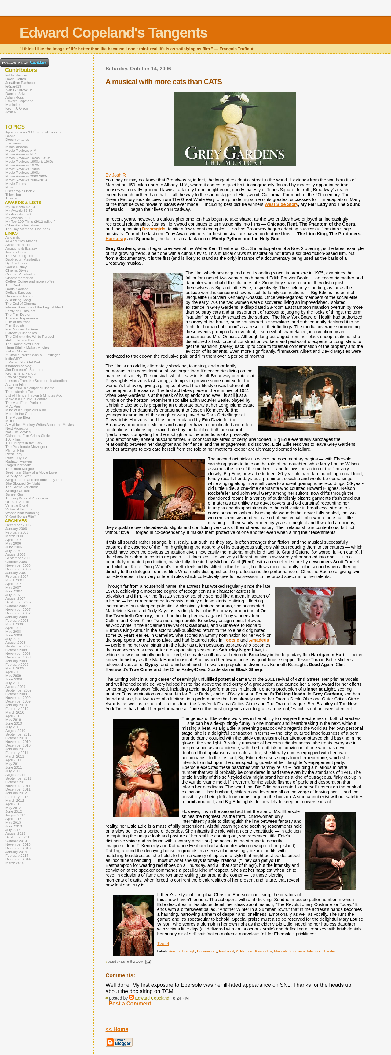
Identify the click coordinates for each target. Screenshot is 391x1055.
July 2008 (12, 639)
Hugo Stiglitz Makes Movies (27, 347)
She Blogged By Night (22, 483)
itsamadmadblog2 (19, 366)
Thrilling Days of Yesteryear (26, 498)
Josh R (10, 112)
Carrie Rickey (16, 267)
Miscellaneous (16, 147)
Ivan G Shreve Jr (18, 90)
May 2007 (13, 587)
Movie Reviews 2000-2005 (26, 176)
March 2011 (14, 756)
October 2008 (16, 650)
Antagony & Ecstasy (21, 248)
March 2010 (14, 712)
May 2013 (13, 822)
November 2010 (18, 742)
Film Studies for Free (21, 329)
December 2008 (18, 657)
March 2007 (14, 580)
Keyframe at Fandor (21, 373)
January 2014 (16, 852)
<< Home (117, 1029)
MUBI (9, 421)
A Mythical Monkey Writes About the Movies (39, 425)
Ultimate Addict (17, 502)
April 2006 (13, 540)
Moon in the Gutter (20, 414)
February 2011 (16, 753)
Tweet (163, 943)
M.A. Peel (13, 406)
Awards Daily (15, 252)
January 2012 (16, 793)
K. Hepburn (244, 951)
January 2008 (16, 617)
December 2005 (18, 525)
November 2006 (18, 565)
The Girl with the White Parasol (29, 336)
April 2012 (13, 804)
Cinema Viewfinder (20, 274)
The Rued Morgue (19, 469)
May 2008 (13, 631)
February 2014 (16, 855)
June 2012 (13, 811)
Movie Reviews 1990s (22, 172)
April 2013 (13, 819)
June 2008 (13, 635)
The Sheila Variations (22, 487)
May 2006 (13, 543)
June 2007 (13, 591)
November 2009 (18, 697)
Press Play (13, 454)
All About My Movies (21, 241)
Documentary (207, 951)
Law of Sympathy (18, 377)
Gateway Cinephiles (21, 333)
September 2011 (18, 778)
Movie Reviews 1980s (22, 169)
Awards (174, 951)
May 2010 (13, 719)
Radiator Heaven (18, 461)
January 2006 (16, 529)
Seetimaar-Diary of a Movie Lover (31, 472)
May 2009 (13, 675)
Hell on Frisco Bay (19, 340)
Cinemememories (19, 278)
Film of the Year (17, 322)
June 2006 (13, 547)
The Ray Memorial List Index (27, 229)
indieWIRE (13, 358)
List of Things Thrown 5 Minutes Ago (33, 395)
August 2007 (15, 598)
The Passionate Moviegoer (26, 447)
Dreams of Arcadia (20, 296)
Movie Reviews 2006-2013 (26, 180)
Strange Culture (17, 491)
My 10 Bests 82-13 (20, 207)
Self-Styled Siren (18, 476)
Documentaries (17, 139)
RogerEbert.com (18, 465)
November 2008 (18, 653)
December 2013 (18, 848)
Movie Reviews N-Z (20, 154)
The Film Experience (21, 318)
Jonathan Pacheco (20, 82)
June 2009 (13, 679)
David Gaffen (15, 79)
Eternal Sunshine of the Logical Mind (34, 307)
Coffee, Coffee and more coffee (29, 281)
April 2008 (13, 628)
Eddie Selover (16, 75)
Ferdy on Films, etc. (20, 311)
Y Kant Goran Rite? (20, 516)
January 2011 (16, 749)
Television (313, 951)
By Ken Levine (16, 263)
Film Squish (14, 325)
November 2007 (18, 609)
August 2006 (15, 554)
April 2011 (13, 760)
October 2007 (16, 606)
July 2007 (12, 595)
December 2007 (18, 613)
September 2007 (18, 602)
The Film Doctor (18, 314)
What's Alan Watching (22, 513)
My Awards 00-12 (19, 218)
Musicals (280, 951)
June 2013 (13, 826)
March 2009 (14, 668)
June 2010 (13, 723)
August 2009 (15, 686)
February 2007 (16, 576)
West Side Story (281, 204)
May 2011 (13, 764)
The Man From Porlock (23, 402)
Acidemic (12, 237)
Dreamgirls (153, 228)
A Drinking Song (18, 300)
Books (10, 136)
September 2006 (18, 558)
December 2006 (18, 569)
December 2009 (18, 701)
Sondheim (297, 951)
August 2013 (15, 833)
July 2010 (12, 727)
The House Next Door (22, 344)
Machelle (12, 104)
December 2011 (18, 789)
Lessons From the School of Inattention (36, 380)
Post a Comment (130, 1004)
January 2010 (16, 705)
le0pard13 (13, 86)
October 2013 (16, 841)
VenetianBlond (16, 505)
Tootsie (231, 640)
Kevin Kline (263, 951)
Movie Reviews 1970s (22, 165)
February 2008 (16, 620)
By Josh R (116, 175)
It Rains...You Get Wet (22, 362)
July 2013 (12, 830)
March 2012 (14, 800)
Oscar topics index (20, 191)
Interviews (13, 143)
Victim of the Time (19, 509)
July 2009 (12, 683)
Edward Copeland (152, 998)
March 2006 (14, 536)
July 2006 (12, 551)
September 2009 (18, 690)
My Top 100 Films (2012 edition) (30, 221)
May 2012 (13, 808)
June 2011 (13, 767)
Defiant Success (18, 292)
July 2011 (12, 771)
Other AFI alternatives (22, 225)
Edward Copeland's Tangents (113, 32)
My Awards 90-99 (19, 214)
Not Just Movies (18, 432)
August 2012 (15, 815)
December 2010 (18, 745)
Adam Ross (14, 97)
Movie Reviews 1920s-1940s (27, 158)
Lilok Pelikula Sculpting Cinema (30, 388)
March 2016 (14, 863)
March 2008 (14, 624)
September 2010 (18, 734)
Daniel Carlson (17, 289)
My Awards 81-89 (19, 210)
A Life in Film (15, 384)
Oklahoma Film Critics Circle (27, 436)
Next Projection (17, 428)
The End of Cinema (20, 303)
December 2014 (18, 859)
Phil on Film (14, 450)
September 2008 (18, 646)
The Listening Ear (19, 391)
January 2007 (16, 573)
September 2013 (18, 837)
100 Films (13, 439)
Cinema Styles (16, 270)
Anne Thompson (18, 245)
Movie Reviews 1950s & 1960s (29, 161)
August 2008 (15, 642)
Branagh (188, 951)
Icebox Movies (16, 351)
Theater (329, 951)
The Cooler (14, 285)
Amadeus (259, 640)
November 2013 (18, 844)
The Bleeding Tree (19, 256)
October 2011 (16, 782)
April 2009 (13, 672)
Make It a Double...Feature (26, 399)
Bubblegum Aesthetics (22, 259)
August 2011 (15, 775)
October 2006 (16, 562)
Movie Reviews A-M (20, 150)
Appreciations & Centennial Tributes (33, 132)
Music (10, 187)
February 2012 (16, 797)
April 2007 (13, 584)
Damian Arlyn (15, 93)
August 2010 (15, 731)
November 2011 (18, 786)
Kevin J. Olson (16, 108)
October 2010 (16, 738)
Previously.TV (16, 458)
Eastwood (226, 951)
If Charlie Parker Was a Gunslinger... (33, 355)
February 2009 (16, 664)
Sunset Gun (14, 494)
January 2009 (16, 661)
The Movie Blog (17, 417)
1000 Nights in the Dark (23, 443)
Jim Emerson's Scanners (24, 369)
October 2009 (16, 694)
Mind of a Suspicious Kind (25, 410)
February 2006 (16, 532)
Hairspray (116, 238)
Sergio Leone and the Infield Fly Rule (34, 480)
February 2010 (16, 708)
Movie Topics (15, 183)
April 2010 (13, 716)
